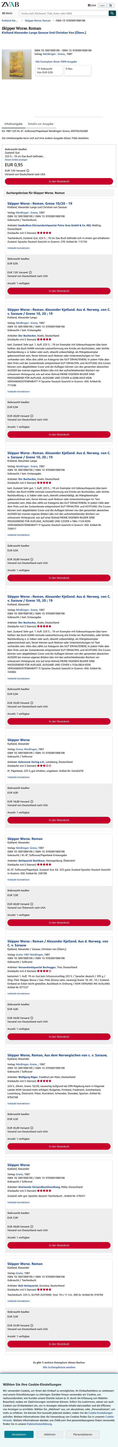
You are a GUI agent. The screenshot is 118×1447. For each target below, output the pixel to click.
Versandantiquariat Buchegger (37, 967)
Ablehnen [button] (49, 1434)
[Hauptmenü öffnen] (8, 13)
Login (102, 5)
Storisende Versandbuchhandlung (39, 1186)
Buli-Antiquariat (28, 1285)
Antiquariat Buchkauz (31, 860)
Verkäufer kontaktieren (18, 248)
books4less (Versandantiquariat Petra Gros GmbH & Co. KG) (54, 225)
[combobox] (64, 13)
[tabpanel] (57, 134)
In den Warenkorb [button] (59, 181)
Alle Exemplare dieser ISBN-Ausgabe (56, 61)
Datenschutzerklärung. (39, 1423)
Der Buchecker (27, 335)
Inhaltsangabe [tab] (14, 124)
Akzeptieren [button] (19, 1434)
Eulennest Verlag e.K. (31, 761)
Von (49, 70)
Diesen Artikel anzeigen (16, 159)
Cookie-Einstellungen (100, 1412)
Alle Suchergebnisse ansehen (59, 1367)
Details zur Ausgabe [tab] (40, 124)
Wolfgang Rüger (28, 1076)
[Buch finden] (112, 13)
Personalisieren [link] (82, 1434)
